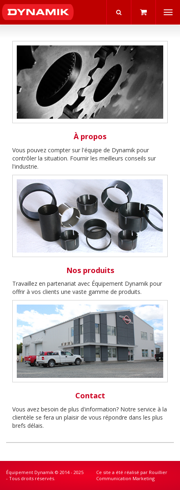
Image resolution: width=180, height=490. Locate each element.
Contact (90, 395)
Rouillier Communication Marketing (131, 475)
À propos (90, 136)
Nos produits (90, 270)
